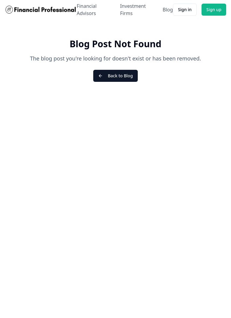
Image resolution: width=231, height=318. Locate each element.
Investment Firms (133, 10)
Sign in (185, 9)
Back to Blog (115, 76)
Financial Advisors (87, 10)
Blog (168, 9)
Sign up (213, 9)
